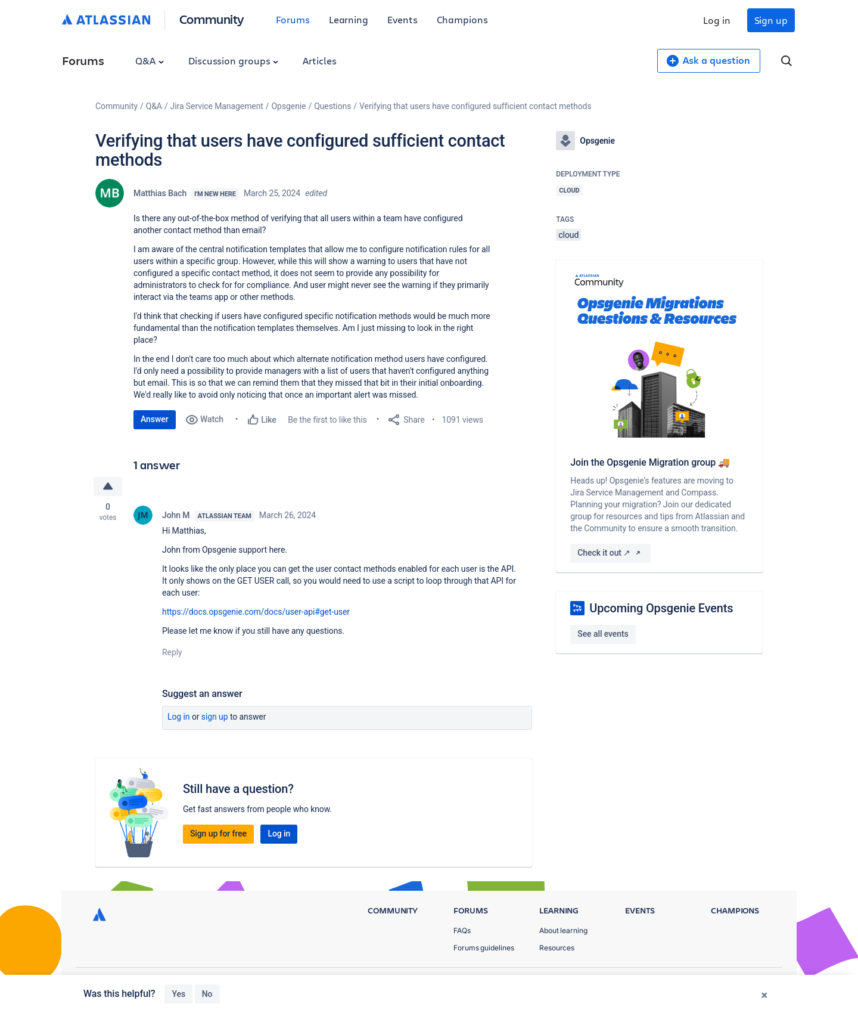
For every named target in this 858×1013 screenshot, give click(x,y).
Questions (332, 106)
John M (176, 515)
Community (211, 18)
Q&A (149, 60)
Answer (155, 419)
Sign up (771, 20)
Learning (348, 19)
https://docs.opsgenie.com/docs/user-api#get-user (256, 612)
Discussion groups (233, 60)
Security (754, 983)
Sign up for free (218, 833)
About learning (563, 930)
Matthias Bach (159, 193)
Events (402, 19)
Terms (708, 983)
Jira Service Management (216, 106)
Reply (172, 652)
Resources (556, 947)
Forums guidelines (483, 947)
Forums (293, 19)
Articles (319, 60)
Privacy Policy (651, 983)
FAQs (462, 930)
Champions (462, 19)
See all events (602, 634)
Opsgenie (289, 106)
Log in (716, 20)
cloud (568, 235)
